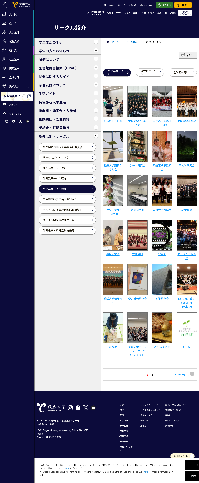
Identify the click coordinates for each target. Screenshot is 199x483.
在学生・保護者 (123, 13)
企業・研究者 (148, 13)
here (146, 471)
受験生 (110, 13)
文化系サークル (116, 72)
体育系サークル (148, 72)
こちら (66, 468)
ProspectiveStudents (97, 13)
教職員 (173, 13)
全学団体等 (180, 72)
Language (146, 5)
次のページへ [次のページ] (181, 374)
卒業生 (136, 13)
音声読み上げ (112, 5)
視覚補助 (130, 5)
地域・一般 (162, 13)
